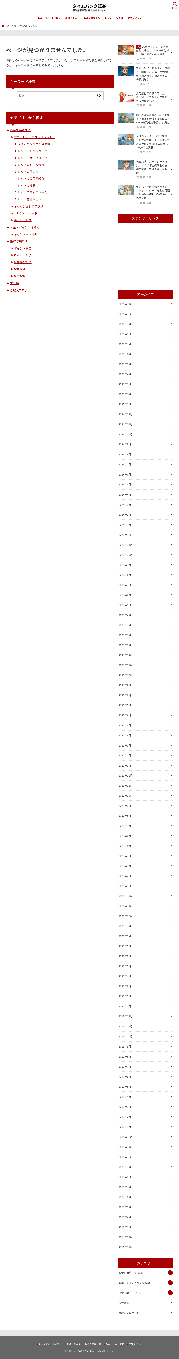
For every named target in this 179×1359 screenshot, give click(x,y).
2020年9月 (125, 926)
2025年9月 (125, 324)
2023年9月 (125, 565)
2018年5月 (125, 1207)
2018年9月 (125, 1167)
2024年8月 (125, 454)
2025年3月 (125, 384)
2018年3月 (125, 1227)
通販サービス (22, 220)
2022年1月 (125, 765)
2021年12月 (126, 775)
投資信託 (20, 269)
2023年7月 (125, 585)
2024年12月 (126, 414)
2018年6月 (125, 1197)
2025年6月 (125, 354)
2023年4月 (125, 615)
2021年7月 (125, 825)
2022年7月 (125, 705)
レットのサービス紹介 (32, 158)
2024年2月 (125, 514)
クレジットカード (25, 213)
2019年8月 (125, 1056)
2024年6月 (125, 474)
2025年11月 (126, 304)
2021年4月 (125, 856)
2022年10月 (126, 675)
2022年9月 (125, 685)
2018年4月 (125, 1217)
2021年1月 (125, 886)
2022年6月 (125, 715)
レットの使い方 (28, 172)
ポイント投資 (22, 248)
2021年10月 (126, 795)
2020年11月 (126, 906)
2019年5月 (125, 1086)
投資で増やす (72, 18)
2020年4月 (125, 976)
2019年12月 (126, 1016)
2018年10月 (126, 1157)
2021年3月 (125, 866)
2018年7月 (125, 1187)
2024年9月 (125, 444)
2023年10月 (126, 554)
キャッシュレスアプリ (28, 206)
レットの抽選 (26, 185)
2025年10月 (126, 314)
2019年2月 (125, 1117)
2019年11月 (126, 1026)
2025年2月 (125, 394)
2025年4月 (125, 374)
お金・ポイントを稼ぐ (49, 18)
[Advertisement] (145, 257)
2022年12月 (126, 655)
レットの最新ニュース (32, 192)
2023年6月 (125, 595)
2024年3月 (125, 504)
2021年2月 (125, 876)
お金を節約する (92, 18)
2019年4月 (125, 1096)
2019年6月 (125, 1076)
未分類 (14, 283)
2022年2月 (125, 755)
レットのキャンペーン (32, 151)
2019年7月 (125, 1066)
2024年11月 (126, 424)
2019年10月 (126, 1036)
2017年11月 (126, 1247)
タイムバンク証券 (82, 1351)
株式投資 (20, 276)
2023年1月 (125, 645)
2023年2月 (125, 635)
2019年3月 (125, 1106)
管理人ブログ (134, 18)
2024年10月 (126, 434)
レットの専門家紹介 (31, 178)
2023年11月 (126, 545)
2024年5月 (125, 484)
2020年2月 (125, 996)
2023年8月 (125, 575)
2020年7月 (125, 946)
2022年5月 (125, 725)
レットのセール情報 (31, 165)
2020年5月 (125, 966)
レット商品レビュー (31, 199)
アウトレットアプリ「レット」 (34, 137)
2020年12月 (126, 896)
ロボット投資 (22, 255)
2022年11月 (126, 665)
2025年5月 (125, 364)
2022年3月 (125, 745)
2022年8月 (125, 695)
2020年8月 (125, 936)
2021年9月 (125, 805)
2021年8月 (125, 815)
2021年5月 (125, 846)
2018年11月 (126, 1147)
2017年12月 (126, 1237)
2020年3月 (125, 986)
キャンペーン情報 (114, 18)
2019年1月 (125, 1126)
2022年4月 (125, 735)
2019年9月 (125, 1046)
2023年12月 (126, 534)
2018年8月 (125, 1177)
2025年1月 (125, 404)
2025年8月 (125, 334)
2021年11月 (126, 785)
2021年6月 (125, 836)
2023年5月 (125, 605)
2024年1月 (125, 524)
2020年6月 (125, 956)
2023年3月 (125, 625)
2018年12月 (126, 1137)
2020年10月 (126, 916)
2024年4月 (125, 494)
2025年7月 (125, 344)
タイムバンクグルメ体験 (34, 144)
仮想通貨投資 (22, 262)
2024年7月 (125, 464)
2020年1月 (125, 1006)
